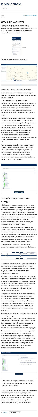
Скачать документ (30, 15)
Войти (5, 412)
